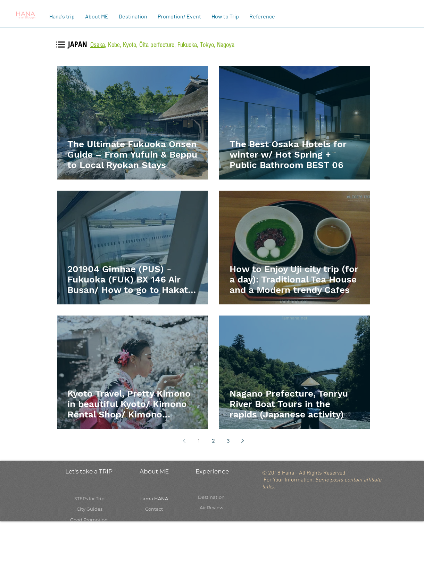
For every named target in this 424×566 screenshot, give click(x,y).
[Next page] (242, 441)
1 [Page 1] (199, 441)
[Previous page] (184, 441)
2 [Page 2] (213, 441)
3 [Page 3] (228, 441)
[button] (97, 16)
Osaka (97, 45)
